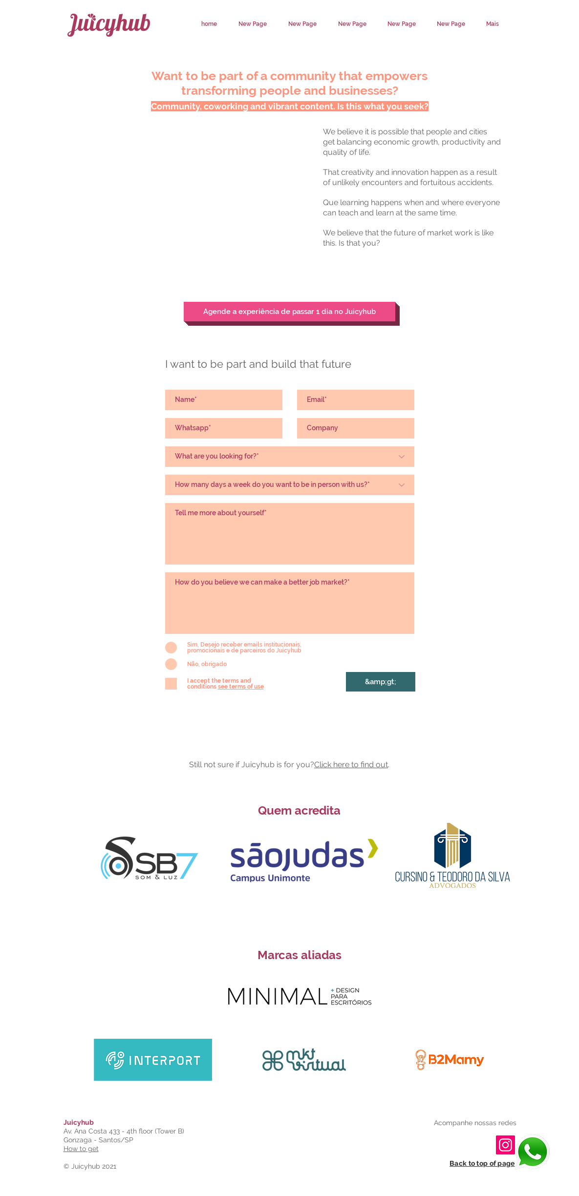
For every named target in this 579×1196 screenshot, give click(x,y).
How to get (81, 1149)
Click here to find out (351, 764)
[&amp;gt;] (380, 682)
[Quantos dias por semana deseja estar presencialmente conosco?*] (289, 485)
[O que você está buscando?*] (289, 456)
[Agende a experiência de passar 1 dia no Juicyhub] (289, 311)
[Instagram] (505, 1144)
